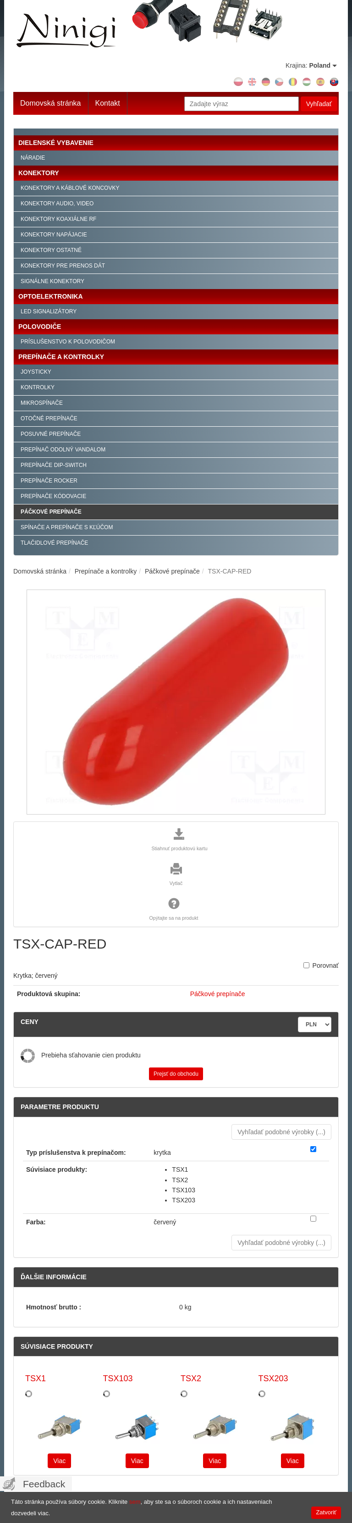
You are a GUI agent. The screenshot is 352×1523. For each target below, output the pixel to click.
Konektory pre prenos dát (63, 266)
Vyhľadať (319, 103)
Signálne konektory (52, 281)
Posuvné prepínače (51, 434)
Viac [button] (59, 1460)
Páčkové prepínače (51, 512)
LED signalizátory (49, 311)
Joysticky (36, 372)
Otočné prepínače (49, 418)
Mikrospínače (42, 403)
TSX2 (191, 1378)
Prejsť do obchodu (176, 1074)
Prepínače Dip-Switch (54, 465)
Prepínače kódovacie (53, 496)
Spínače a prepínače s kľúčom (67, 527)
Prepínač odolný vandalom (63, 449)
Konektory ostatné (51, 250)
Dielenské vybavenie (56, 142)
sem (135, 1501)
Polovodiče (39, 326)
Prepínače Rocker (49, 480)
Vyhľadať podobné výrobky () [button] (281, 1132)
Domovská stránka (50, 103)
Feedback (44, 1484)
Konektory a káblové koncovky (70, 188)
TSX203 (273, 1378)
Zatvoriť (326, 1512)
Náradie (33, 158)
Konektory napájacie (54, 234)
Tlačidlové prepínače (54, 543)
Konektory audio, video (57, 203)
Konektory (38, 173)
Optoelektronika (50, 296)
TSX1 (35, 1378)
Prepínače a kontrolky (61, 356)
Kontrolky (38, 387)
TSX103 (118, 1378)
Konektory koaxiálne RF (58, 219)
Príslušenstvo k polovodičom (68, 341)
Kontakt (107, 103)
